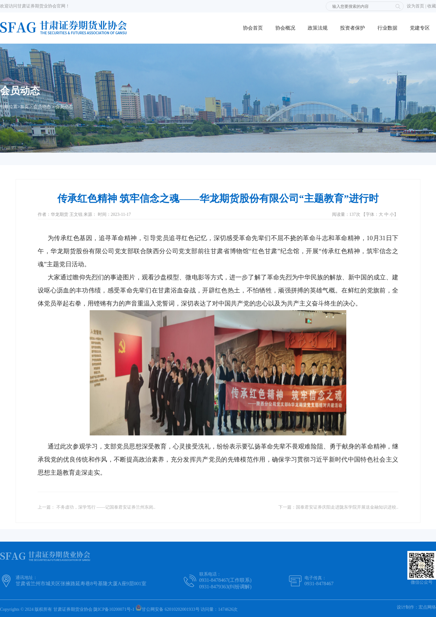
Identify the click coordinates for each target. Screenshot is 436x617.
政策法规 (318, 28)
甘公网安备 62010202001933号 (167, 608)
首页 (24, 106)
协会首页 (253, 28)
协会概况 (285, 28)
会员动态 (42, 106)
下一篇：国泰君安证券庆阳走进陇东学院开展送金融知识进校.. (338, 507)
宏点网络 (427, 607)
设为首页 (415, 6)
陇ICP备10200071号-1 (113, 609)
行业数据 (387, 28)
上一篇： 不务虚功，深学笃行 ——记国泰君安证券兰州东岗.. (96, 507)
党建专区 (420, 28)
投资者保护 (352, 28)
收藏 (431, 6)
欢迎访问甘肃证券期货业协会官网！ (35, 6)
